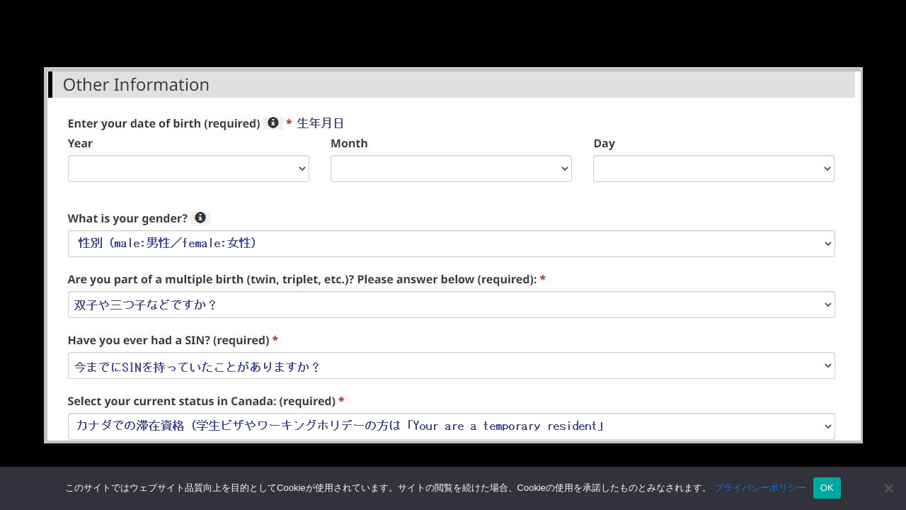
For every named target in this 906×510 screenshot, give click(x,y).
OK (827, 487)
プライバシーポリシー (760, 487)
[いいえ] (888, 488)
